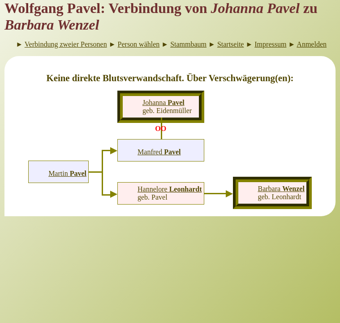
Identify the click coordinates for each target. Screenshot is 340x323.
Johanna (163, 102)
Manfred (159, 152)
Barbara (281, 188)
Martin (67, 173)
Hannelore (170, 189)
